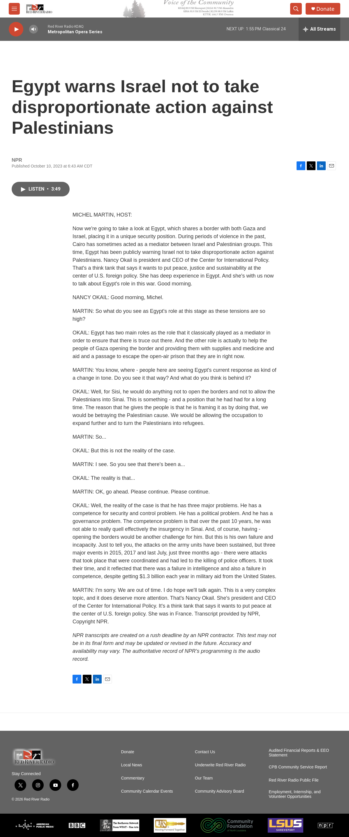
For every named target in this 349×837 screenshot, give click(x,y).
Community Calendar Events (147, 791)
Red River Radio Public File (293, 780)
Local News (131, 765)
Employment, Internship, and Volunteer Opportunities (294, 794)
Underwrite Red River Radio (220, 765)
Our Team (204, 778)
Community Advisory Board (219, 791)
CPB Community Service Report (298, 767)
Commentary (132, 778)
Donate (325, 9)
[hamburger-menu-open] (14, 9)
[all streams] (319, 29)
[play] (16, 29)
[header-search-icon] (296, 9)
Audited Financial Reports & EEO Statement (299, 752)
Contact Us (205, 752)
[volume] (33, 29)
